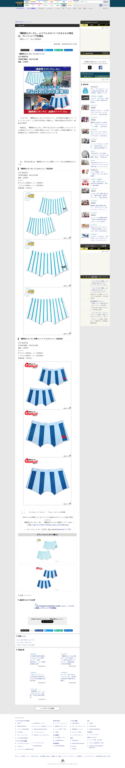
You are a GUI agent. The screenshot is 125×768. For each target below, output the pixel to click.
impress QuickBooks (94, 729)
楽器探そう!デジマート (61, 726)
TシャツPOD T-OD (60, 729)
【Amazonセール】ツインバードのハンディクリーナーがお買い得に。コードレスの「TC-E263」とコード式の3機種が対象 (99, 166)
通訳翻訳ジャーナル (77, 729)
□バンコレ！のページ (24, 642)
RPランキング (88, 76)
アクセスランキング (91, 22)
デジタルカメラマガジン (23, 743)
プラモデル (41, 8)
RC (63, 8)
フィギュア (49, 8)
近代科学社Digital (59, 746)
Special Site (89, 53)
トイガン (57, 8)
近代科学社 (56, 743)
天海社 (91, 723)
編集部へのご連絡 (56, 756)
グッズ (69, 8)
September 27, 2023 (64, 529)
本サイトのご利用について (22, 756)
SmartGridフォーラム (39, 723)
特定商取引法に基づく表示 (103, 756)
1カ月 (106, 25)
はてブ (50, 50)
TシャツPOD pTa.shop (95, 740)
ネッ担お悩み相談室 (22, 738)
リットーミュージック (61, 723)
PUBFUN (89, 732)
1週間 (98, 25)
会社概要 (79, 756)
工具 (79, 8)
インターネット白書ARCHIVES (25, 749)
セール (90, 8)
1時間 (84, 25)
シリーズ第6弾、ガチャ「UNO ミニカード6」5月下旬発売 (99, 174)
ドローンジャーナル (22, 735)
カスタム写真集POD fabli (96, 743)
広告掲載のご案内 (45, 756)
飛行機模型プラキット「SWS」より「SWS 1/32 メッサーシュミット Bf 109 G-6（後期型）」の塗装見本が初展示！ (99, 305)
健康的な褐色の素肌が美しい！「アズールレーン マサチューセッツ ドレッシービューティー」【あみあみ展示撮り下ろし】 (99, 209)
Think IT (19, 723)
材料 (84, 8)
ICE (88, 721)
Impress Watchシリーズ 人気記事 (95, 246)
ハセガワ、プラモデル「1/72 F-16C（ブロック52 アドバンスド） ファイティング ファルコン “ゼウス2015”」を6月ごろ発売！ (99, 240)
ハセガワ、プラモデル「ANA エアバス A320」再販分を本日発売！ (99, 100)
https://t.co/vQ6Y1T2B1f (41, 525)
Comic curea (92, 726)
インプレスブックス (39, 743)
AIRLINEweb (75, 723)
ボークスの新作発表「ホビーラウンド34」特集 (96, 277)
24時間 (91, 25)
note (60, 50)
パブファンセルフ (94, 734)
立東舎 (57, 732)
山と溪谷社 (56, 735)
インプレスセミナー (39, 732)
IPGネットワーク (91, 737)
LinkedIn (70, 50)
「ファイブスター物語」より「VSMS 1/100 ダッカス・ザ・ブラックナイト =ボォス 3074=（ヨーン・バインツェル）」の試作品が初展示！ (99, 285)
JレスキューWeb (76, 732)
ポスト (26, 50)
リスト (31, 50)
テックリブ (73, 746)
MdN (71, 738)
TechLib (74, 748)
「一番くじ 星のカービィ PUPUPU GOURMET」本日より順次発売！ (99, 183)
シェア (40, 50)
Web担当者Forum (21, 726)
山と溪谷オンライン (60, 737)
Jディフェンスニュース (78, 726)
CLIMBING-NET (59, 740)
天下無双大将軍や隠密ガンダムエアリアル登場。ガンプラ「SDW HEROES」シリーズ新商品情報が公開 (37, 660)
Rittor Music (56, 721)
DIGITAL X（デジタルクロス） (42, 735)
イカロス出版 (73, 721)
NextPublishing (38, 746)
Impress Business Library (40, 729)
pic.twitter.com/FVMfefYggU (59, 525)
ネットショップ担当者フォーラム (42, 726)
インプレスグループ (88, 756)
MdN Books (75, 740)
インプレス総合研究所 (23, 729)
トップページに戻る (47, 708)
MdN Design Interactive (78, 743)
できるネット (20, 746)
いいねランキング (102, 76)
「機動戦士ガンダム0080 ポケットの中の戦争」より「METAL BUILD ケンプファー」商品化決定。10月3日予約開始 (68, 660)
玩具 (74, 8)
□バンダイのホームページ (26, 640)
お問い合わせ (34, 756)
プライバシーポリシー (69, 756)
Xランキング (89, 74)
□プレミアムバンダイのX (25, 645)
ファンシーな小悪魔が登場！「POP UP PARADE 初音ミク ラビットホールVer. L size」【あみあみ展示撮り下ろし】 (99, 221)
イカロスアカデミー (77, 735)
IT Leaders (20, 732)
